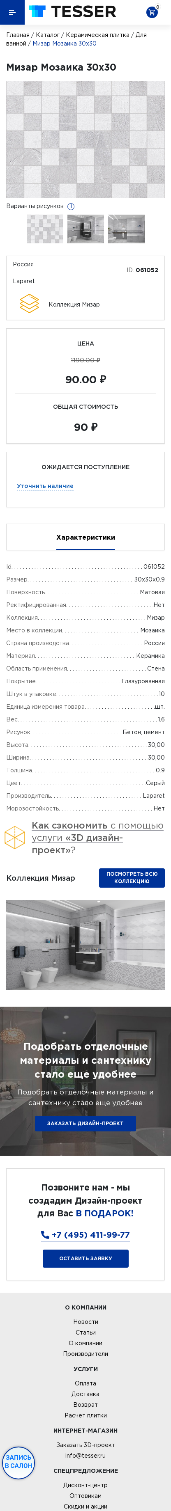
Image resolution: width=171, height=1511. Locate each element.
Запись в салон (18, 1462)
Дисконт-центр (85, 1485)
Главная (18, 35)
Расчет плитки (86, 1415)
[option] (85, 139)
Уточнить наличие (45, 486)
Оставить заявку (85, 1258)
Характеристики (85, 537)
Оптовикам (85, 1496)
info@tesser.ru (85, 1455)
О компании (85, 1343)
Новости (85, 1322)
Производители (85, 1354)
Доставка (85, 1394)
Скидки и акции (85, 1506)
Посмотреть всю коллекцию (132, 877)
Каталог (48, 35)
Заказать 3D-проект (85, 1445)
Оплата (85, 1383)
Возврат (85, 1404)
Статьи (86, 1332)
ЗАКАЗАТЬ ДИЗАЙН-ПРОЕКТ (85, 1123)
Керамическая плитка (97, 35)
